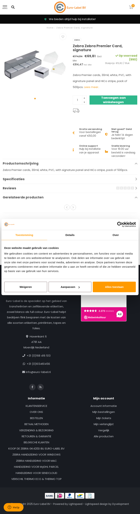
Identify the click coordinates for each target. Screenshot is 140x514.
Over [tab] (115, 234)
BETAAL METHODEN (36, 424)
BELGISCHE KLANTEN (36, 442)
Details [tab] (70, 234)
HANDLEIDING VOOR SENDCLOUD (36, 473)
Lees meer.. (91, 87)
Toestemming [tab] (24, 234)
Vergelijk (103, 430)
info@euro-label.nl (38, 372)
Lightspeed (75, 504)
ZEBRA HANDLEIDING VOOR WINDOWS (36, 454)
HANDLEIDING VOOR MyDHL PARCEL (36, 467)
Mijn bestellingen (103, 412)
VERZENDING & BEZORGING (36, 430)
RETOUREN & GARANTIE (36, 436)
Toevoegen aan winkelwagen (113, 100)
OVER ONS (36, 412)
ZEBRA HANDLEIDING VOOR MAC (36, 461)
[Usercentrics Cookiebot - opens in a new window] (120, 224)
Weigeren (26, 286)
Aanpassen (70, 286)
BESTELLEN (36, 418)
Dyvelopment (120, 504)
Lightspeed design (96, 504)
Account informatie (103, 406)
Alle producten (104, 436)
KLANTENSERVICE (36, 406)
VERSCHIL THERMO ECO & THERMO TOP (36, 479)
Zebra (77, 40)
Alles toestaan (114, 286)
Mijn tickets (103, 418)
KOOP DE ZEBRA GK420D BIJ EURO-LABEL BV (36, 448)
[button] (35, 98)
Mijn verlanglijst (104, 424)
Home (50, 27)
